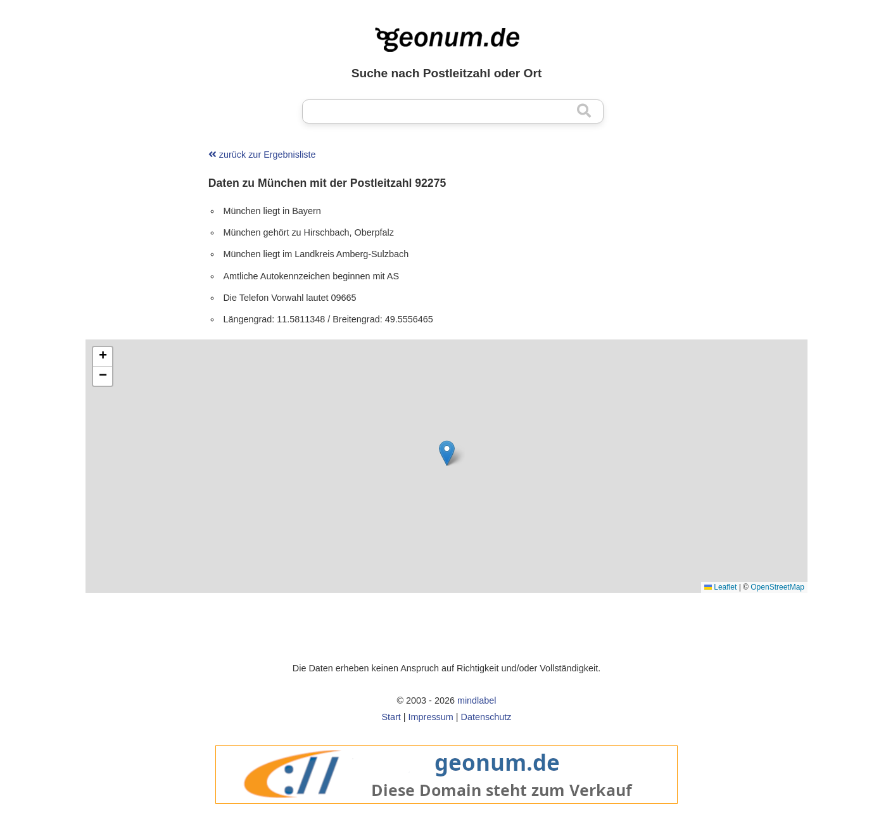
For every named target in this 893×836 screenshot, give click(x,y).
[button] (447, 453)
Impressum (430, 717)
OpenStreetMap (777, 587)
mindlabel (477, 700)
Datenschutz (486, 717)
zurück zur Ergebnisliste (262, 154)
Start (390, 717)
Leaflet (720, 587)
